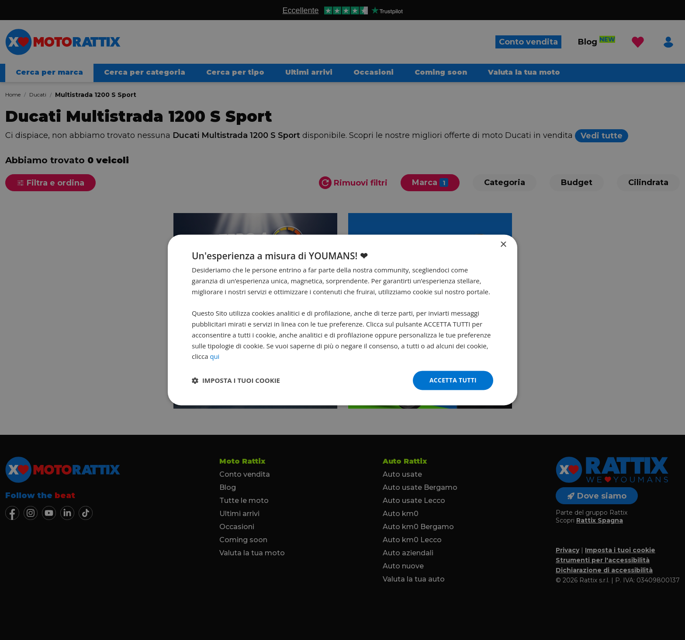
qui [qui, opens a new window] (214, 356)
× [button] (503, 244)
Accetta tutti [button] (453, 380)
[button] (236, 381)
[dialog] (342, 320)
